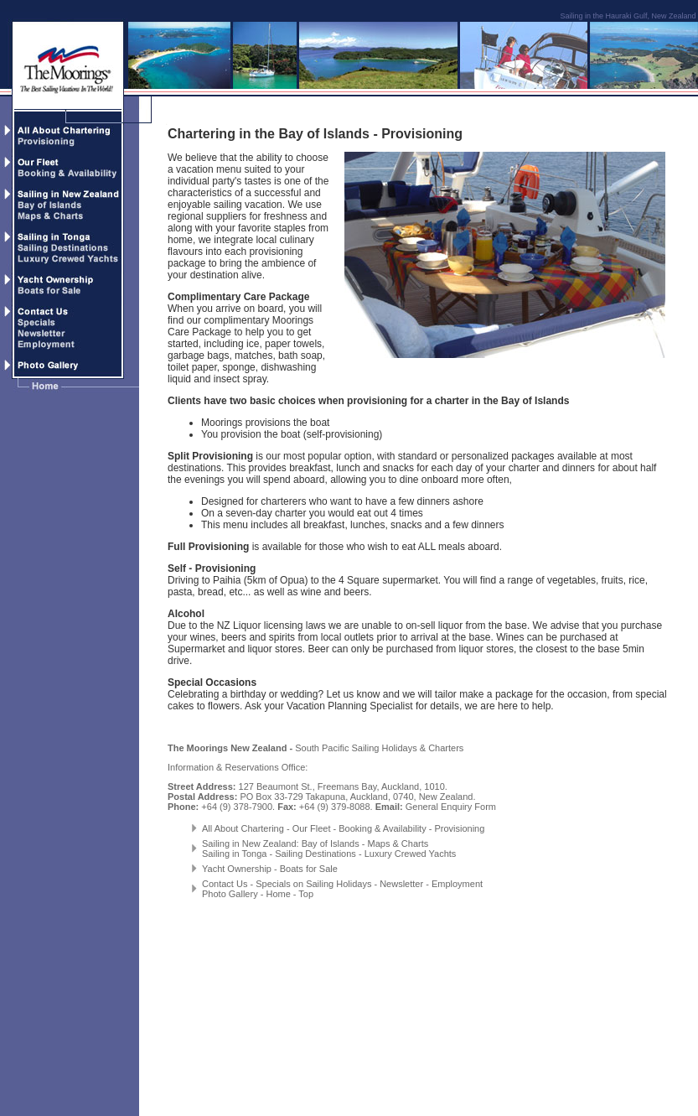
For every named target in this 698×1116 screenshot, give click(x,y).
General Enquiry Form (451, 807)
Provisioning (459, 828)
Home (278, 894)
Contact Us (224, 884)
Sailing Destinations (315, 854)
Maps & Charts (398, 843)
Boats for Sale (309, 869)
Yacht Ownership (236, 869)
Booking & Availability (382, 828)
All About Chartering (243, 828)
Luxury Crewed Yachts (411, 854)
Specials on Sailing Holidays (313, 884)
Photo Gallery (230, 894)
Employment (457, 884)
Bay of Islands (330, 843)
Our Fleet (310, 828)
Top (305, 894)
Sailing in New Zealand (249, 843)
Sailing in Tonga (234, 854)
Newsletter (401, 884)
